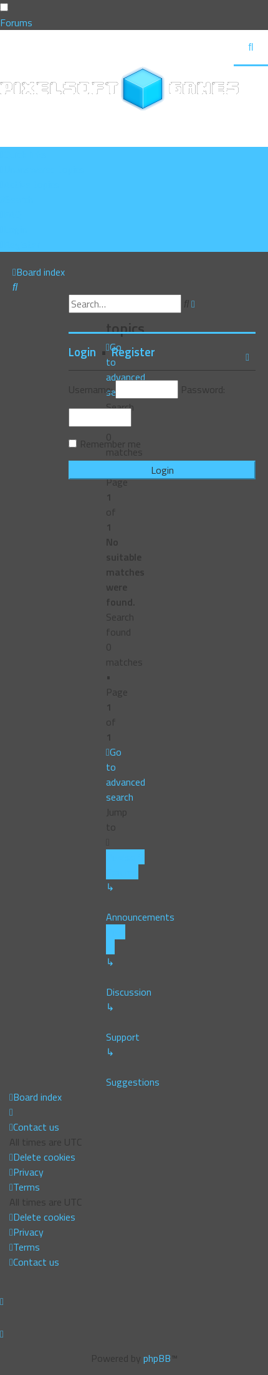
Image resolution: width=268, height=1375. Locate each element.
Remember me (110, 443)
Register (133, 352)
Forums (16, 22)
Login (82, 352)
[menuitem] (42, 169)
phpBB (157, 1358)
